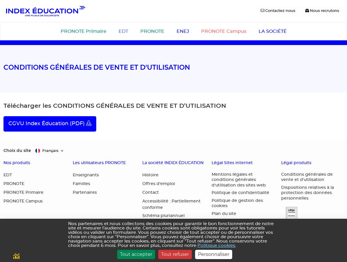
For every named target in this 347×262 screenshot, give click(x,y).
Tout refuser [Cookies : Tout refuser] (175, 254)
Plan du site (224, 214)
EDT (123, 31)
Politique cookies (216, 245)
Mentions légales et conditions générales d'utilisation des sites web (239, 180)
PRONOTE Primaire (83, 31)
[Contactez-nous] (278, 11)
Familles (81, 184)
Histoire (150, 175)
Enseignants (86, 175)
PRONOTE (152, 31)
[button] (289, 213)
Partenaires (85, 193)
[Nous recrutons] (322, 11)
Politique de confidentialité (240, 193)
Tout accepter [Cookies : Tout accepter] (136, 254)
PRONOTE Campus (223, 31)
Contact (150, 193)
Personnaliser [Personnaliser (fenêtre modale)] (213, 254)
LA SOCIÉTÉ (273, 31)
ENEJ (183, 31)
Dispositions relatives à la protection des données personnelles (307, 193)
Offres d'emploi (158, 184)
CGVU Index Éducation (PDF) (49, 123)
